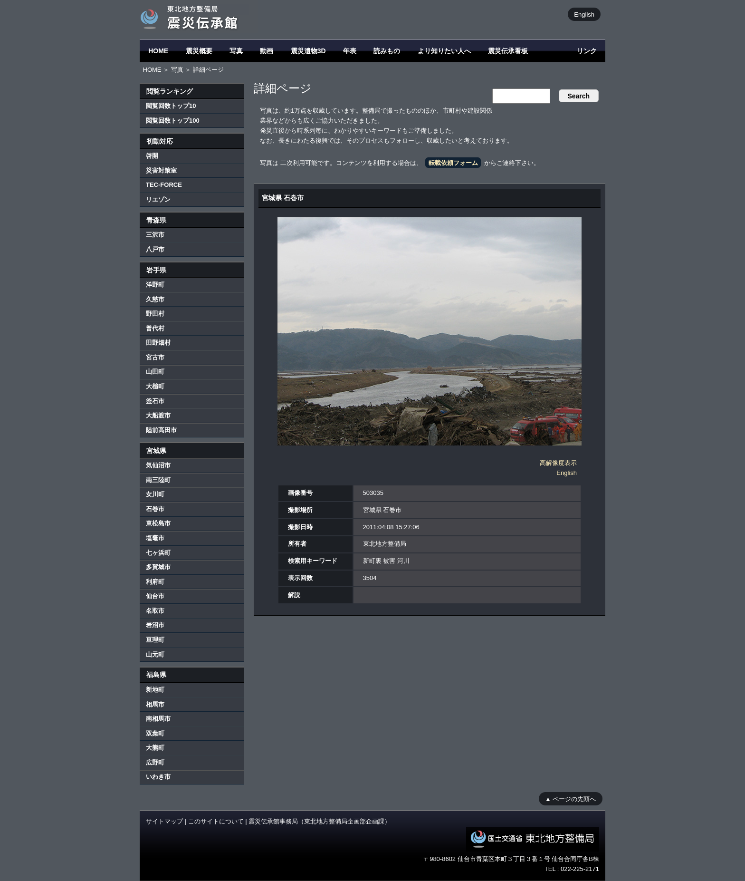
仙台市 (155, 596)
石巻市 (155, 509)
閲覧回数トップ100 (173, 120)
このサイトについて (216, 821)
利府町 (155, 581)
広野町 (155, 762)
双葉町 (155, 733)
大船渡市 (158, 415)
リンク (587, 51)
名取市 (155, 610)
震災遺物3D (308, 51)
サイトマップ (164, 821)
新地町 (155, 689)
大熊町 (155, 747)
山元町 (155, 654)
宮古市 (155, 357)
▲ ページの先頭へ (570, 798)
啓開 (152, 155)
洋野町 (155, 284)
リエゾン (158, 199)
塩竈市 (155, 538)
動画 (266, 51)
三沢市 (155, 234)
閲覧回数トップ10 (171, 105)
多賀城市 (158, 567)
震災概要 (199, 51)
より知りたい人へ (444, 51)
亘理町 (155, 639)
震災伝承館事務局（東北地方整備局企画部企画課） (319, 821)
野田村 (155, 313)
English (584, 14)
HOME (158, 51)
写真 (236, 51)
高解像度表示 (558, 462)
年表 (349, 51)
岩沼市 (155, 625)
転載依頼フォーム (453, 162)
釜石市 (155, 401)
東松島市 (158, 523)
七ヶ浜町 (158, 552)
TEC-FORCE (164, 184)
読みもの (386, 51)
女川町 (155, 494)
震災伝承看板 (508, 51)
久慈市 (155, 299)
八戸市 (155, 249)
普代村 (155, 328)
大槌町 (155, 386)
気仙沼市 (158, 465)
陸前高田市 (161, 430)
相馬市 (155, 704)
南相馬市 (158, 718)
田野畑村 (158, 342)
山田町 (155, 371)
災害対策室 (161, 170)
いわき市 (158, 776)
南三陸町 (158, 480)
